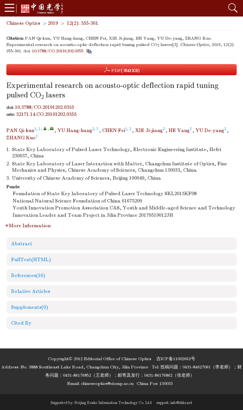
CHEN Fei (113, 130)
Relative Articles (30, 291)
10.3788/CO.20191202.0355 (58, 51)
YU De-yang (210, 130)
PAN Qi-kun (20, 130)
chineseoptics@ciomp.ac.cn (107, 383)
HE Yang (179, 130)
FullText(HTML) (31, 259)
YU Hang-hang (75, 130)
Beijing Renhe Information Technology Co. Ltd (113, 402)
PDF (122, 69)
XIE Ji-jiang (149, 130)
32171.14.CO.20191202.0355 (46, 114)
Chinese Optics (23, 23)
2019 (53, 23)
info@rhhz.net (181, 402)
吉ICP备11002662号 (175, 358)
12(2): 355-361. (83, 23)
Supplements (29, 307)
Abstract (21, 244)
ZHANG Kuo (20, 138)
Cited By (21, 323)
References (28, 275)
